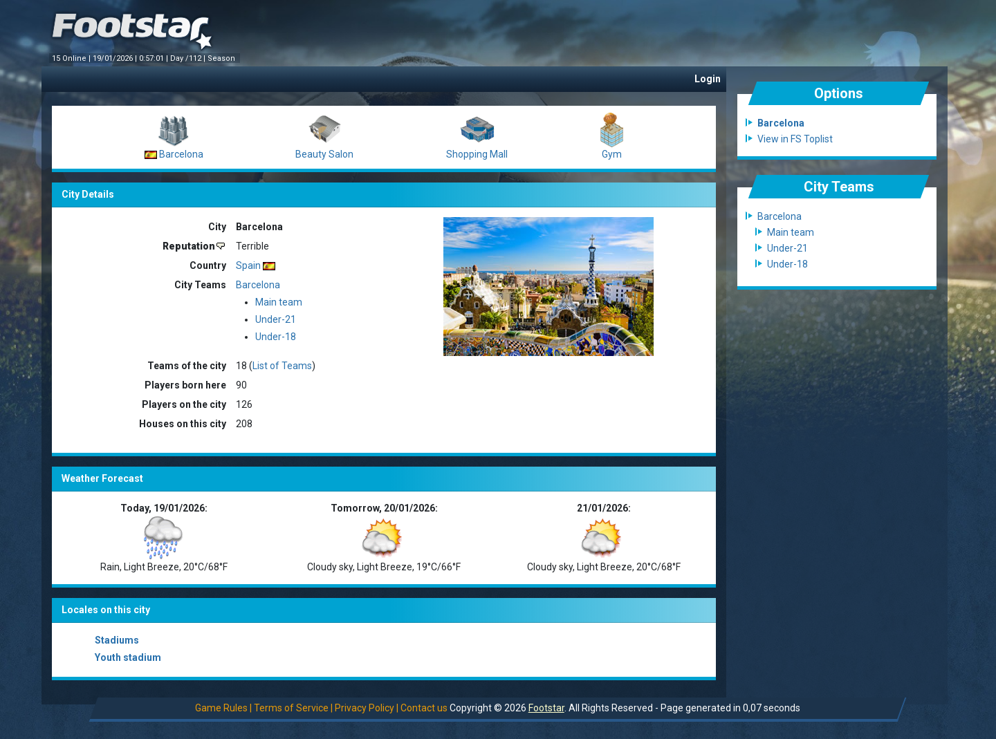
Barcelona (181, 154)
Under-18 (275, 336)
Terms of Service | (293, 707)
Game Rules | (223, 707)
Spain (248, 265)
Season (222, 58)
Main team (278, 302)
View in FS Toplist (795, 138)
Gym (612, 154)
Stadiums (117, 640)
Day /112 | (189, 58)
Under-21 (275, 319)
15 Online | (72, 58)
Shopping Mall (477, 154)
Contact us (424, 707)
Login (707, 78)
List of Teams (282, 365)
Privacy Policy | (366, 707)
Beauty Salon (324, 154)
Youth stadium (128, 657)
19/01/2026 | (116, 58)
